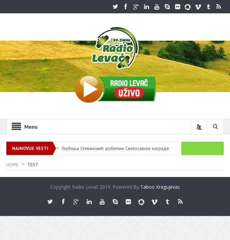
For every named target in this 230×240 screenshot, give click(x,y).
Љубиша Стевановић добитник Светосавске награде (115, 148)
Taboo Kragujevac (160, 187)
